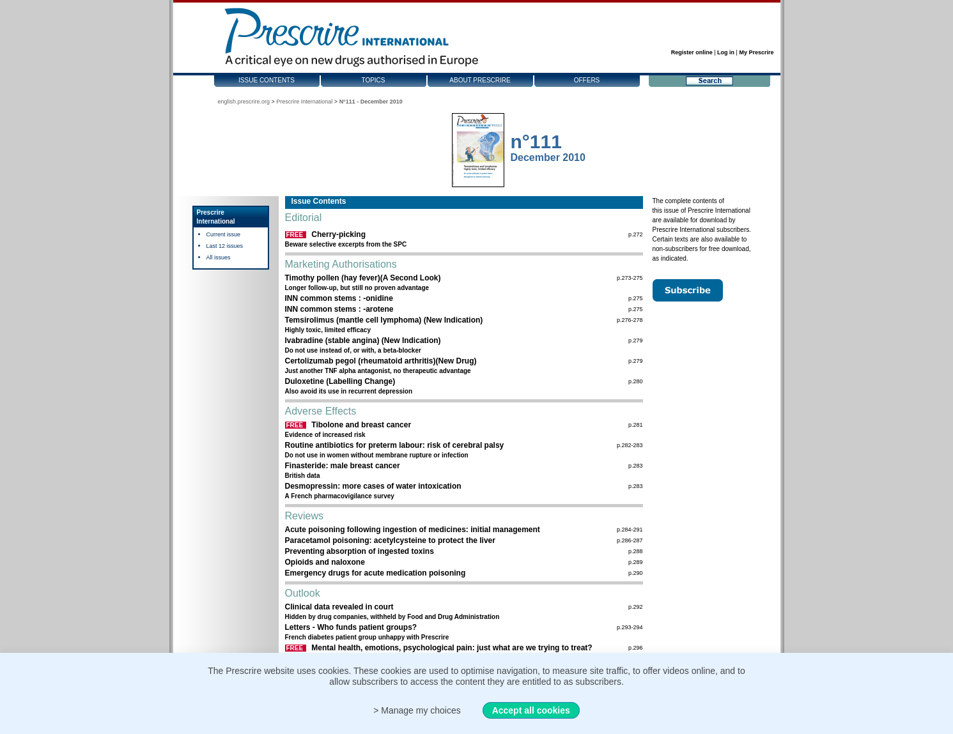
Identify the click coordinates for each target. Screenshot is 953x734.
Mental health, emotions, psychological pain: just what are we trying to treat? (451, 647)
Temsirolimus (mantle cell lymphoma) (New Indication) (384, 320)
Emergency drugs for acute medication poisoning (375, 573)
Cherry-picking (338, 234)
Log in (725, 52)
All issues (218, 257)
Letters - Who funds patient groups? (351, 627)
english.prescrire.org (244, 101)
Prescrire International (304, 101)
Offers (587, 80)
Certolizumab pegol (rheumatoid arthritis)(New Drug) (381, 360)
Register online (692, 52)
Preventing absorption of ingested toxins (359, 551)
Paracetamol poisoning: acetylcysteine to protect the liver (390, 540)
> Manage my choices (417, 710)
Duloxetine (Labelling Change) (340, 381)
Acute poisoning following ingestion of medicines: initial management (412, 529)
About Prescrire (479, 80)
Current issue (223, 234)
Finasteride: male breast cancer (342, 465)
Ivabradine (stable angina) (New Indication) (363, 340)
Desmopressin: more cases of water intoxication (373, 486)
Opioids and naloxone (325, 562)
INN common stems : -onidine (339, 298)
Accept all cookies (531, 710)
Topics (373, 80)
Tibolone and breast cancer (361, 424)
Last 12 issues (225, 246)
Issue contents (266, 80)
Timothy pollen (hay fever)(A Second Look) (363, 277)
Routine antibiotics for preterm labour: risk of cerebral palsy (394, 445)
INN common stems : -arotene (339, 309)
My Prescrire (756, 52)
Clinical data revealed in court (339, 606)
